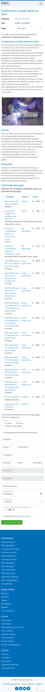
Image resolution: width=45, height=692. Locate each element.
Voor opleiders (6, 584)
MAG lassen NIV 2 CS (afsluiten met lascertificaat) (12, 335)
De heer (8, 423)
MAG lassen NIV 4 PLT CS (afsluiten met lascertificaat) (12, 360)
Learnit (24, 211)
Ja (6, 510)
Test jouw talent (7, 638)
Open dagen (6, 624)
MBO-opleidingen (8, 542)
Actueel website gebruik (10, 645)
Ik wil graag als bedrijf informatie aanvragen (20, 432)
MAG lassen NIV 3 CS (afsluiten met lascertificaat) (12, 347)
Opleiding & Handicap (9, 577)
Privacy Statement (28, 684)
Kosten (35, 197)
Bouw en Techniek (22, 19)
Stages (4, 600)
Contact (4, 654)
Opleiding (10, 197)
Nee (13, 510)
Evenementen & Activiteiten (12, 627)
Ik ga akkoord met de (17, 516)
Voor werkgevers (7, 611)
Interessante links (8, 668)
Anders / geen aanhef (13, 426)
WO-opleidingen (7, 566)
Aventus (24, 201)
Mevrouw (19, 423)
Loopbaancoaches (8, 634)
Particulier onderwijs (9, 552)
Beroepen (5, 593)
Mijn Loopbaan (7, 631)
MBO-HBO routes (8, 573)
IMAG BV (25, 404)
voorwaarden (25, 516)
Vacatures (5, 597)
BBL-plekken (6, 604)
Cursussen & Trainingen (10, 549)
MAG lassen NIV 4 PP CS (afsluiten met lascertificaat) (12, 372)
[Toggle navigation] (41, 3)
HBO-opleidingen (8, 545)
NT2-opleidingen (7, 563)
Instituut (24, 197)
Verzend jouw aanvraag (12, 522)
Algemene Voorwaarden (11, 684)
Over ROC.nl (6, 658)
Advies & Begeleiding (9, 580)
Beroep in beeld (7, 641)
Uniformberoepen (8, 570)
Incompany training (8, 559)
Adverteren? (6, 661)
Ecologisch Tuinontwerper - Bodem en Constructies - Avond (11, 233)
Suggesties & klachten (10, 665)
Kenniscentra (6, 620)
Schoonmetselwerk (12, 397)
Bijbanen (4, 607)
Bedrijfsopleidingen (8, 556)
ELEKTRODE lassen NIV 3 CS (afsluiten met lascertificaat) (12, 263)
